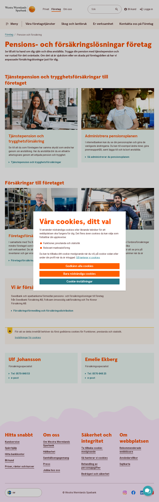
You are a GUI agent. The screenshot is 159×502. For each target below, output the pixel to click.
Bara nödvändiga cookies (79, 274)
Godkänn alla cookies (79, 266)
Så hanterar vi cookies (88, 257)
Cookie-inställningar (80, 282)
